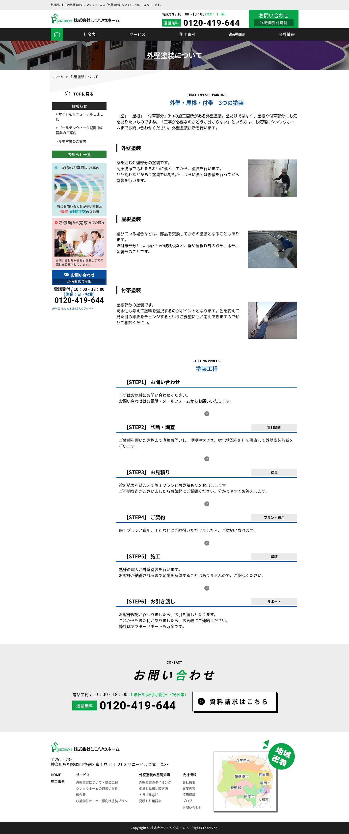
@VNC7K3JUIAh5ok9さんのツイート (72, 308)
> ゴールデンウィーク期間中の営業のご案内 (80, 130)
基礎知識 (237, 34)
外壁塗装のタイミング (155, 782)
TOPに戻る (83, 94)
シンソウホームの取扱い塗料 (97, 788)
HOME (56, 774)
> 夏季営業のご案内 (71, 141)
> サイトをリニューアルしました (80, 116)
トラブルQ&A (149, 794)
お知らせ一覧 (79, 154)
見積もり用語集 (150, 800)
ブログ (187, 800)
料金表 (90, 34)
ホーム (58, 77)
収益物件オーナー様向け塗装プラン (102, 800)
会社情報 (287, 34)
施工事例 (187, 34)
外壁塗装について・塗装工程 (97, 782)
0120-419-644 (211, 23)
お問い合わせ (192, 807)
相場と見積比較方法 (153, 788)
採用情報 (189, 794)
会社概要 (189, 782)
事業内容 (189, 788)
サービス (137, 34)
